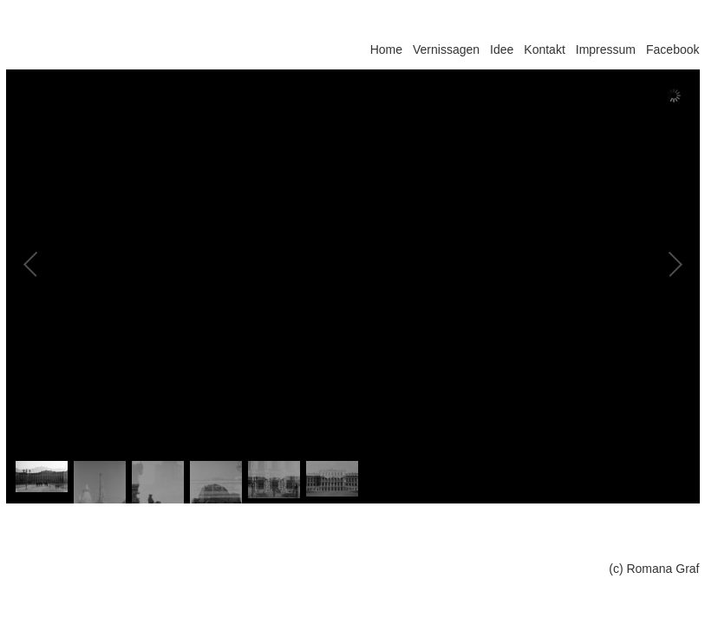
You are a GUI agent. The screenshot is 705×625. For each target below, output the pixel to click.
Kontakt (544, 49)
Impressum (606, 49)
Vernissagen (446, 49)
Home (386, 49)
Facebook (672, 49)
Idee (501, 49)
